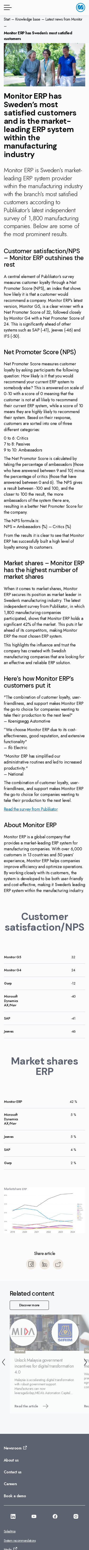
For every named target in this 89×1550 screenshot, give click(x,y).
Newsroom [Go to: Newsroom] (12, 1448)
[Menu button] (7, 7)
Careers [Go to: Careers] (10, 1484)
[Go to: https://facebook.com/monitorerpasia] (55, 1517)
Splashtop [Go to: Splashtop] (9, 1531)
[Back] (3, 1363)
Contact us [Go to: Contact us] (13, 1472)
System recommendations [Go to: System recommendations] (20, 1540)
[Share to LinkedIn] (44, 1264)
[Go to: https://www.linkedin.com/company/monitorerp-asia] (13, 1517)
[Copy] (58, 1264)
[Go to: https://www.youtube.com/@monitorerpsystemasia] (34, 1517)
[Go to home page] (80, 7)
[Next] (85, 1363)
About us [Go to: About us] (11, 1460)
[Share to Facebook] (31, 1264)
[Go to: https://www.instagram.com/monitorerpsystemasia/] (76, 1517)
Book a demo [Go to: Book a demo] (15, 1496)
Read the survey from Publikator (31, 809)
